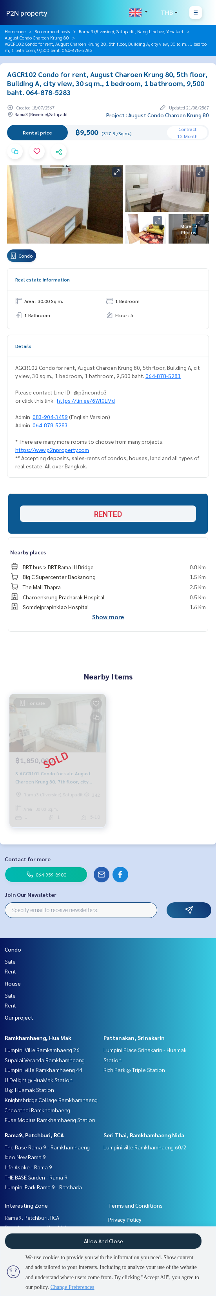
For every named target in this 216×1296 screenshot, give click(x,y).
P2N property (26, 12)
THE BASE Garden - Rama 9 (36, 1177)
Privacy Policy (125, 1219)
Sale (10, 961)
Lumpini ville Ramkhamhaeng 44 (43, 1069)
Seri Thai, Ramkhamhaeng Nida (143, 1134)
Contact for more (28, 858)
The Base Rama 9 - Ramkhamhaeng (47, 1147)
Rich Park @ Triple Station (134, 1069)
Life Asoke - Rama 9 (28, 1167)
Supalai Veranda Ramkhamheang (45, 1059)
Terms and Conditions (135, 1205)
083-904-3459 (50, 416)
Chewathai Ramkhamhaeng (37, 1109)
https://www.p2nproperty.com (52, 449)
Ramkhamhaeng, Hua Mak (38, 1037)
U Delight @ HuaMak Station (39, 1079)
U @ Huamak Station (29, 1089)
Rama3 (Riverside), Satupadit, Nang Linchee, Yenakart (131, 31)
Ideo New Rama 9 (25, 1156)
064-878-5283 (163, 375)
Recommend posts (52, 31)
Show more (108, 617)
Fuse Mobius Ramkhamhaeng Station (50, 1119)
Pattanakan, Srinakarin (134, 1037)
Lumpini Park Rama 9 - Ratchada (43, 1186)
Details (23, 346)
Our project (19, 1017)
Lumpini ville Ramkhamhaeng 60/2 (145, 1147)
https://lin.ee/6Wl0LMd (86, 400)
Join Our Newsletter (30, 894)
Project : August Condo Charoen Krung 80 (157, 114)
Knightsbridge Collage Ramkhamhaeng (51, 1099)
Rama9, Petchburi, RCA (34, 1134)
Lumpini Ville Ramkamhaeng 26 (42, 1049)
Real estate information (42, 279)
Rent (10, 971)
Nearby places (28, 552)
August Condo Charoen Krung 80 (37, 37)
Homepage (15, 31)
